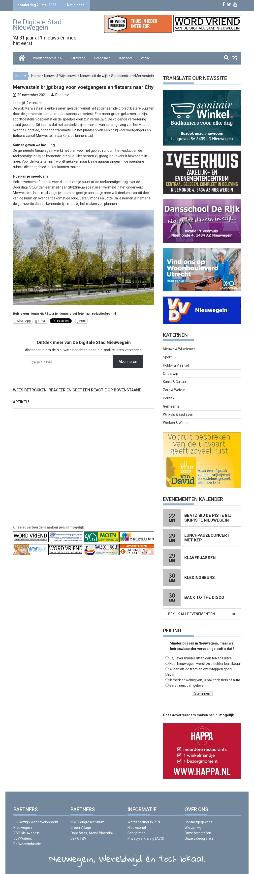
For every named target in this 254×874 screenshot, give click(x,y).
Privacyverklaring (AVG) (145, 838)
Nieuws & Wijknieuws (60, 76)
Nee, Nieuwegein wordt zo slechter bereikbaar (205, 664)
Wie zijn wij (193, 828)
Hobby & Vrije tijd (176, 365)
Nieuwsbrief (136, 828)
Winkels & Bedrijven (178, 415)
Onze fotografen (198, 833)
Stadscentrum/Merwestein (132, 76)
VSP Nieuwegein (26, 833)
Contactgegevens (198, 822)
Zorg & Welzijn (174, 390)
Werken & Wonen (176, 423)
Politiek (168, 398)
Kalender (125, 58)
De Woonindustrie (27, 844)
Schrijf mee (102, 58)
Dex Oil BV (78, 838)
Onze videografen (199, 838)
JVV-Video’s (22, 838)
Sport (167, 357)
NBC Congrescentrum (87, 822)
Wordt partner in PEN (48, 58)
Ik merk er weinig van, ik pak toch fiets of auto (204, 680)
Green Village (80, 828)
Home (36, 76)
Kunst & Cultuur (175, 382)
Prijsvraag (78, 58)
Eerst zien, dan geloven (187, 685)
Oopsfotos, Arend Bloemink (92, 833)
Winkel (146, 58)
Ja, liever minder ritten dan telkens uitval (200, 658)
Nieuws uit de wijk (94, 76)
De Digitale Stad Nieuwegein (37, 25)
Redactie (62, 95)
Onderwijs (171, 374)
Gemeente (171, 406)
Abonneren (128, 361)
